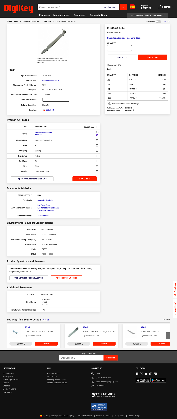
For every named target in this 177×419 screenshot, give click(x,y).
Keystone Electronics (50, 80)
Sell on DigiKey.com (11, 380)
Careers (6, 383)
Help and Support (54, 374)
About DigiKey (8, 374)
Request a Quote (98, 15)
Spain (44, 416)
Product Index (12, 21)
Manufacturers (61, 15)
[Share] (166, 21)
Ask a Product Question (66, 278)
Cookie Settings (134, 416)
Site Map (6, 386)
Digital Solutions (9, 389)
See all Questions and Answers (28, 278)
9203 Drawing (43, 215)
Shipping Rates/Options (56, 380)
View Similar (84, 179)
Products (44, 15)
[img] (18, 9)
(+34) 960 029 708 (101, 378)
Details (46, 344)
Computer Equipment (31, 21)
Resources (79, 15)
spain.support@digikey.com (104, 382)
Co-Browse (97, 386)
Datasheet (48, 110)
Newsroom (7, 392)
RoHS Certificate (43, 205)
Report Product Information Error (32, 179)
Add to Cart (152, 57)
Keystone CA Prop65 (45, 211)
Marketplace (8, 377)
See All (46, 320)
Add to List (122, 57)
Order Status (52, 377)
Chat (95, 374)
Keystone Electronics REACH (48, 208)
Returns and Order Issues (57, 383)
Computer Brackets (44, 200)
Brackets (47, 21)
